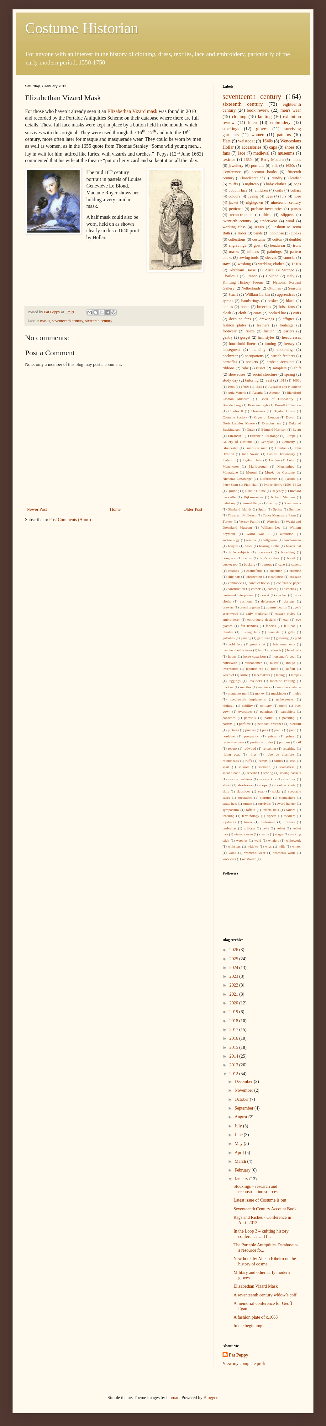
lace (241, 153)
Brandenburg (232, 405)
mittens (253, 251)
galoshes (229, 638)
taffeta (250, 810)
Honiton (281, 448)
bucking (249, 564)
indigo (290, 662)
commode (235, 583)
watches (241, 840)
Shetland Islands (239, 509)
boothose (277, 233)
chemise (295, 570)
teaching (228, 816)
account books (264, 172)
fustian (269, 331)
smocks (289, 257)
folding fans (251, 632)
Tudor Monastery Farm (279, 515)
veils (265, 828)
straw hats (230, 803)
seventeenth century (67, 321)
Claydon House (283, 411)
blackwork (265, 552)
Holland (272, 276)
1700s (245, 386)
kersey (289, 343)
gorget (245, 337)
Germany (288, 442)
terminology (250, 816)
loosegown (231, 349)
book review (258, 110)
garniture (263, 638)
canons (296, 564)
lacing (280, 675)
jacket (233, 202)
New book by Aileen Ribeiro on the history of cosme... (265, 1261)
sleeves (270, 257)
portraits (257, 165)
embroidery (280, 122)
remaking (269, 748)
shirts (267, 215)
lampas (296, 675)
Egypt (296, 429)
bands (258, 233)
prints (290, 736)
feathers (263, 325)
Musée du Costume (280, 472)
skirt (226, 791)
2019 (234, 1011)
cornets (256, 589)
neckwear (230, 356)
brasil (291, 558)
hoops (232, 656)
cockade (295, 576)
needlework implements (248, 699)
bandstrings (250, 301)
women (257, 134)
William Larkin (257, 294)
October (242, 1099)
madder (228, 687)
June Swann (251, 454)
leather (295, 178)
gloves (262, 128)
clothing (239, 116)
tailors (291, 810)
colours (234, 196)
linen (252, 122)
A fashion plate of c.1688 (256, 1317)
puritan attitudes (261, 742)
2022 (234, 985)
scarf (226, 767)
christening (254, 576)
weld (257, 840)
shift (297, 368)
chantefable (254, 570)
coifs (279, 190)
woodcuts (229, 859)
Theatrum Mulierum (242, 515)
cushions (246, 601)
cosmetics (289, 589)
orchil (283, 705)
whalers (273, 840)
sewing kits (267, 779)
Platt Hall (251, 484)
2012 (234, 1073)
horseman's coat (284, 656)
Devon (290, 417)
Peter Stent (230, 484)
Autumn (275, 392)
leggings (234, 681)
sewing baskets (290, 773)
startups (265, 797)
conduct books (259, 583)
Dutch (251, 429)
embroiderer (231, 619)
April (239, 1152)
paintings (274, 251)
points (278, 730)
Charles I (230, 276)
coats (257, 313)
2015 (234, 1047)
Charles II (236, 411)
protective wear (233, 742)
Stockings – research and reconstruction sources (256, 1189)
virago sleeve (243, 834)
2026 (234, 949)
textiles (229, 159)
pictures (233, 730)
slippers (287, 215)
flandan (228, 632)
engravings (237, 245)
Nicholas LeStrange (237, 478)
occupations (254, 356)
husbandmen (253, 662)
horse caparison (254, 656)
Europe (291, 436)
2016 (234, 1038)
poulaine (229, 736)
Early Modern (272, 159)
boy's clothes (269, 558)
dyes (269, 196)
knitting (265, 116)
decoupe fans (240, 319)
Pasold (290, 478)
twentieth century (237, 221)
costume (259, 239)
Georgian (267, 442)
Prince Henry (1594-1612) (282, 484)
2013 (234, 1065)
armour (251, 540)
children (261, 190)
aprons (228, 301)
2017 (234, 1029)
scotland (264, 767)
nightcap (252, 184)
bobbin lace (238, 190)
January (241, 1179)
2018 (234, 1020)
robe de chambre (280, 754)
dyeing (253, 196)
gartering (282, 638)
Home (115, 509)
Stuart (233, 294)
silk (275, 165)
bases (248, 546)
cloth (242, 313)
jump (274, 668)
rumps (263, 760)
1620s (290, 165)
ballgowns (270, 540)
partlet (269, 718)
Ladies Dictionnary (281, 454)
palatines (266, 711)
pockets (252, 362)
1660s (259, 227)
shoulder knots (285, 785)
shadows (289, 779)
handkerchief (252, 178)
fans (226, 153)
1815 (258, 386)
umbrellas (229, 828)
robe (245, 368)
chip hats (234, 576)
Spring (277, 509)
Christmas (258, 411)
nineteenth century (286, 202)
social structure (265, 374)
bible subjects (239, 552)
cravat (264, 595)
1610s (296, 264)
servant (252, 773)
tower (248, 822)
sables (278, 760)
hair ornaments (284, 644)
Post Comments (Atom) (70, 519)
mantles (245, 687)
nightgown (254, 202)
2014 (234, 1056)
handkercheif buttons (237, 650)
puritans (284, 742)
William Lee (270, 527)
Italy (290, 276)
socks (276, 791)
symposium (231, 810)
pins (265, 730)
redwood (250, 748)
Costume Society (235, 417)
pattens (228, 724)
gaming (246, 638)
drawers (228, 607)
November (244, 1090)
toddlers (289, 816)
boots (245, 307)
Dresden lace (271, 423)
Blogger (210, 1397)
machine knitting (282, 681)
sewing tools (249, 257)
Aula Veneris (237, 392)
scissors (244, 767)
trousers (289, 822)
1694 (231, 386)
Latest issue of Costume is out (260, 1200)
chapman (276, 570)
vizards (264, 834)
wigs (268, 846)
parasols (250, 718)
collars (295, 190)
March (240, 1161)
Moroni (251, 472)
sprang (289, 374)
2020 (234, 1003)
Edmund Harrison (274, 429)
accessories (251, 147)
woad (232, 852)
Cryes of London (266, 417)
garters (288, 331)
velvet (280, 828)
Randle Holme (255, 491)
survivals (264, 803)
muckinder (278, 693)
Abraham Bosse (242, 270)
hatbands (275, 650)
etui (286, 619)
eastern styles (285, 613)
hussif (274, 662)
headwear (277, 245)
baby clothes (276, 184)
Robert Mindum (283, 497)
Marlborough (258, 466)
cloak (227, 313)
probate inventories (266, 209)
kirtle (244, 675)
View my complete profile (246, 1363)
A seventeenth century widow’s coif (265, 1295)
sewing (268, 773)
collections (236, 239)
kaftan (290, 668)
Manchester (231, 466)
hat (260, 650)
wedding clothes (271, 264)
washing (244, 264)
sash (293, 760)
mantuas (264, 687)
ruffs (248, 760)
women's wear (254, 852)
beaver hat (293, 546)
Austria (257, 392)
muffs (233, 184)
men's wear (291, 110)
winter (296, 846)
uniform (249, 828)
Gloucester (230, 448)
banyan (233, 546)
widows (252, 846)
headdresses (291, 337)
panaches (229, 718)
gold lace (235, 644)
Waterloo (272, 521)
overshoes (245, 711)
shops (263, 785)
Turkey (228, 521)
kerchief (228, 675)
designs (289, 601)
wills (281, 846)
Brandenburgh (258, 405)
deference (268, 601)
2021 (234, 994)
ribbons (228, 368)
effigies (288, 319)
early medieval (256, 613)
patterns (284, 134)
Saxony (272, 503)
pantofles (230, 362)
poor (292, 730)
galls (291, 632)
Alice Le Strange (279, 270)
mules (296, 693)
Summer (295, 509)
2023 (234, 976)
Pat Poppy (238, 1355)
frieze (250, 331)
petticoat (236, 209)
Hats (227, 141)
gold (298, 638)
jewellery (236, 165)
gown (258, 245)
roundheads (231, 760)
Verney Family (249, 521)
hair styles (266, 337)
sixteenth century (98, 321)
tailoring (252, 380)
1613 (282, 380)
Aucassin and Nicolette (284, 386)
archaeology (231, 540)
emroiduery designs (261, 619)
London (274, 460)
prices (272, 736)
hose (297, 196)
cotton (277, 239)
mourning (285, 349)
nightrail (228, 705)
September (244, 1108)
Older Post (193, 509)
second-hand (231, 773)
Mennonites (285, 466)
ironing (270, 343)
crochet (281, 595)
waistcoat (246, 141)
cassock (233, 570)
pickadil (295, 724)
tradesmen (268, 822)
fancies (271, 626)
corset (271, 589)
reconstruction (241, 215)
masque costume (289, 687)
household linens (242, 343)
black (290, 301)
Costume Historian (81, 28)
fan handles (249, 626)
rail (298, 742)
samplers (280, 368)
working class (234, 227)
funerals (274, 632)
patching (288, 718)
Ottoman (274, 288)
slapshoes (243, 791)
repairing (289, 748)
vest (269, 380)
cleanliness (275, 576)
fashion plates (234, 325)
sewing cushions (240, 779)
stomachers (287, 797)
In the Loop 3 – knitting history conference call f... (261, 1234)
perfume (245, 724)
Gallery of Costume (238, 442)
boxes (248, 558)
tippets (271, 816)
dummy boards (276, 607)
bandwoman (292, 540)
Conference (232, 172)
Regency (277, 491)
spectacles (245, 797)
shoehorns (245, 785)
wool (290, 221)
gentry (228, 337)
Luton (291, 460)
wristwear (249, 859)
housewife (230, 662)
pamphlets (288, 711)
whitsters (234, 846)
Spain (262, 509)
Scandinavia (292, 503)
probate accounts (280, 362)
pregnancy (251, 736)
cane (281, 564)
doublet (295, 239)
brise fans (287, 307)
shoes (289, 147)
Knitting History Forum (243, 282)
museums (286, 153)
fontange (286, 325)
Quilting (233, 491)
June (239, 1134)
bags (297, 184)
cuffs (297, 313)
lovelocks (255, 681)
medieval (261, 153)
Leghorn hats (252, 460)
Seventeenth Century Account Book (265, 1209)
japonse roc (254, 668)
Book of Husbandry (276, 399)
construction (236, 589)
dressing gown (249, 607)
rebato (232, 748)
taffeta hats (271, 810)
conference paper (288, 583)
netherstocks (285, 699)
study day (230, 380)
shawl (227, 785)
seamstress (286, 767)
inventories (230, 668)
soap (261, 791)
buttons (267, 564)
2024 (234, 967)
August (241, 1117)
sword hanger (286, 803)
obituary (266, 705)
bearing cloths (269, 546)
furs (283, 196)
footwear (230, 331)
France (251, 276)
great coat (257, 644)
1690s (296, 380)
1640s (267, 141)
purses (296, 209)
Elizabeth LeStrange (264, 436)
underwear (268, 221)
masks (45, 321)
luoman (172, 1397)
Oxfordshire (268, 478)
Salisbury (229, 503)
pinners (250, 730)
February (242, 1170)
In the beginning (248, 1325)
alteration (286, 534)
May (239, 1143)
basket (273, 301)
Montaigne (230, 472)
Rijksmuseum (253, 497)
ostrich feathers (283, 356)
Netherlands (250, 288)
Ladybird (229, 460)
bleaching (288, 552)
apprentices (286, 294)
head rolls (294, 650)
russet (260, 368)
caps (273, 147)
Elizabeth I (236, 436)
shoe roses (237, 374)
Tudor (241, 233)
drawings (267, 319)
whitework (293, 840)
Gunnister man (256, 448)
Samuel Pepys (251, 503)
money (260, 693)
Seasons (294, 288)
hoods (296, 159)
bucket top (230, 564)
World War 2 (257, 534)
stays (226, 264)
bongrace (229, 558)
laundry (276, 178)
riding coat (231, 754)
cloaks (296, 233)
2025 (234, 959)
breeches (264, 307)
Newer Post (37, 509)
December (244, 1081)
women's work (284, 852)
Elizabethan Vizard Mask (256, 1286)
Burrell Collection (288, 405)
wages (279, 834)
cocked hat (277, 313)
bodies (228, 307)
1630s (248, 159)
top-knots (229, 822)
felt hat (289, 626)
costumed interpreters (238, 595)
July (238, 1126)
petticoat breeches (270, 724)
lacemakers (262, 675)
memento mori (238, 693)
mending (259, 349)
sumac (247, 803)
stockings (231, 128)
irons (297, 245)
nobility (247, 705)
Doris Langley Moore (239, 423)
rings (253, 754)
